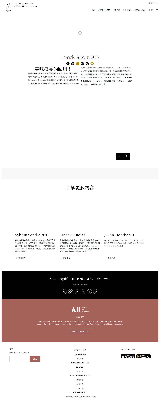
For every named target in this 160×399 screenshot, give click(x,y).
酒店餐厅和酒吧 (104, 10)
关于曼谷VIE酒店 (80, 350)
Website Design (91, 397)
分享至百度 (92, 64)
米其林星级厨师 (80, 354)
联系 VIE (80, 371)
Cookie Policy (80, 392)
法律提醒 (80, 384)
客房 (93, 10)
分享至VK (82, 64)
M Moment (80, 367)
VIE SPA (151, 10)
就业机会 (80, 388)
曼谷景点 (80, 359)
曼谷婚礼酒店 (139, 10)
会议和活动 (127, 10)
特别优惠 (116, 10)
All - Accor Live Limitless (80, 375)
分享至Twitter (73, 64)
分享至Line (87, 64)
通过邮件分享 (78, 64)
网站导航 (80, 380)
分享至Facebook (68, 64)
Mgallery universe (80, 363)
